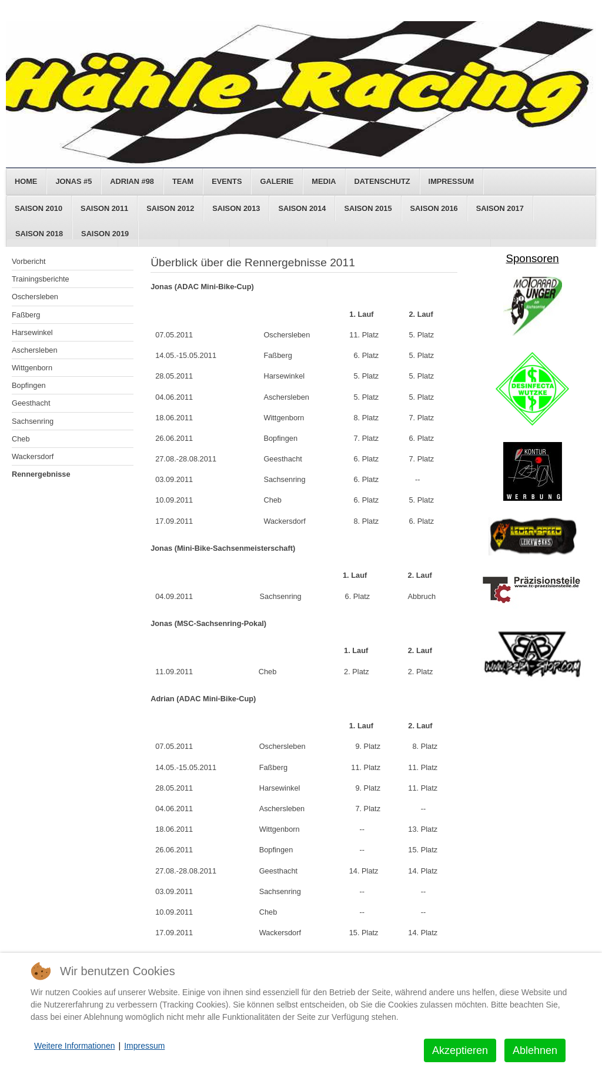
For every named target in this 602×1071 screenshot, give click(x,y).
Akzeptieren (460, 1050)
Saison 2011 (104, 208)
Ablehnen (535, 1050)
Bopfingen (29, 385)
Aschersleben (35, 350)
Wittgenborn (32, 367)
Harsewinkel (32, 332)
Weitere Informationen (74, 1045)
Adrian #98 (132, 181)
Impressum (451, 181)
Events (227, 181)
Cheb (21, 438)
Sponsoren (532, 258)
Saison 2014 (302, 208)
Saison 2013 (236, 208)
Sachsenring (32, 421)
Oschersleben (35, 296)
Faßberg (26, 314)
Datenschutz (382, 181)
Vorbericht (29, 261)
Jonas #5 (73, 181)
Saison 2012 (170, 208)
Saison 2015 (368, 208)
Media (324, 181)
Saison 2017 (500, 208)
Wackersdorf (32, 456)
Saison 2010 (38, 208)
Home (26, 181)
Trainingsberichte (40, 279)
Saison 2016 (434, 208)
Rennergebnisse (41, 474)
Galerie (276, 181)
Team (182, 181)
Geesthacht (31, 403)
